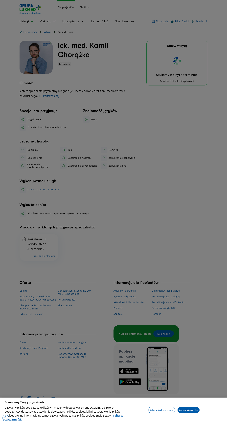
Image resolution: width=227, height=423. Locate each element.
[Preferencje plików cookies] (5, 418)
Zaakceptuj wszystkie (188, 410)
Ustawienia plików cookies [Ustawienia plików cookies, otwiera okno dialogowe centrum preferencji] (161, 410)
